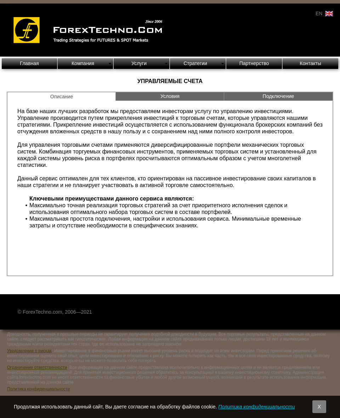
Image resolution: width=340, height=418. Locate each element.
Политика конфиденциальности (38, 389)
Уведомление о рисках (29, 350)
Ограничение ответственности (37, 367)
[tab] (61, 96)
